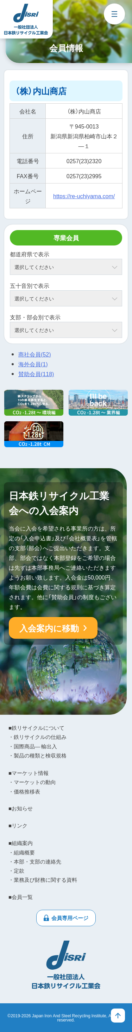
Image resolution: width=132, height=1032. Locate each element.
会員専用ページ (69, 918)
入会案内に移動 (49, 628)
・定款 (16, 870)
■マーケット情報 (28, 773)
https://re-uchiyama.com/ (84, 196)
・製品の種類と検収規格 (37, 755)
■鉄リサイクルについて (36, 728)
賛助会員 (36, 373)
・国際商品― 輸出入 (32, 746)
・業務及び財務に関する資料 (42, 880)
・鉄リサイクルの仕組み (37, 737)
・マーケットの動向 (32, 782)
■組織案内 (20, 843)
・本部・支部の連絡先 (34, 861)
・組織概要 (21, 852)
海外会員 (33, 364)
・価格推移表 (24, 791)
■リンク (17, 825)
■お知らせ (20, 808)
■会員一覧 (20, 897)
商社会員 (34, 354)
